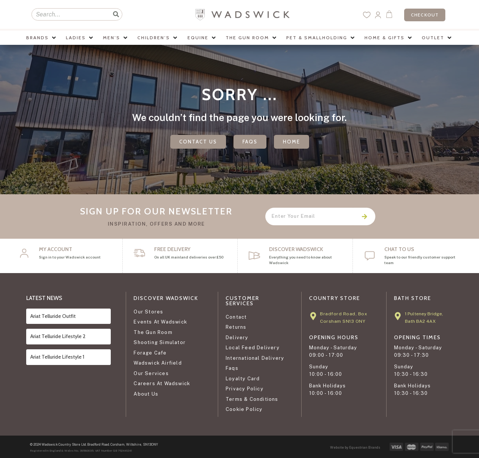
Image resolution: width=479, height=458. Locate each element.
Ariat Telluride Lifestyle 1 (57, 356)
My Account (55, 249)
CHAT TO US (399, 249)
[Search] (116, 14)
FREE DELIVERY (172, 249)
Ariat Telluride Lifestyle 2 (57, 336)
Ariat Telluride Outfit (53, 316)
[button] (41, 38)
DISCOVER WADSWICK (296, 249)
